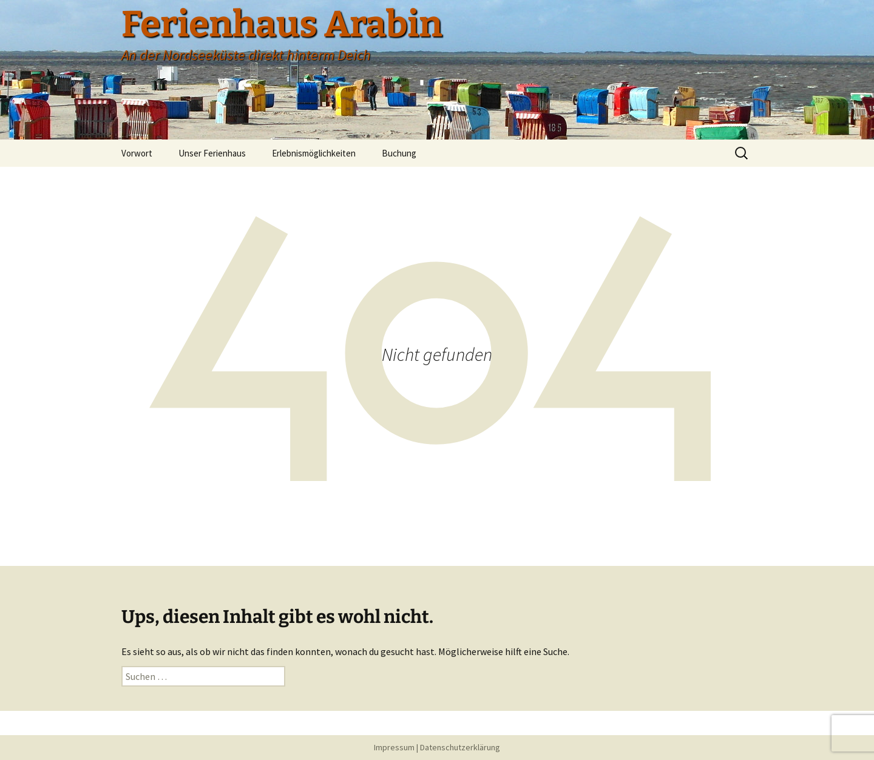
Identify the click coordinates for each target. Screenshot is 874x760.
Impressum (394, 747)
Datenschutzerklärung (460, 747)
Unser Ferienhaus (212, 153)
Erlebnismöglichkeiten (314, 153)
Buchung (399, 153)
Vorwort (136, 153)
